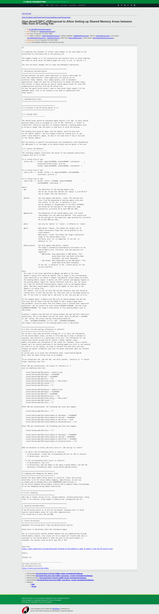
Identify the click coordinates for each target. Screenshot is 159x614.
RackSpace (56, 609)
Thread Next (49, 17)
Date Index (57, 17)
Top (23, 13)
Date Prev (25, 17)
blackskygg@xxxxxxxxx (47, 31)
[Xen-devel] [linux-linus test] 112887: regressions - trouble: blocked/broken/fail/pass (64, 576)
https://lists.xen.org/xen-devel (35, 568)
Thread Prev (40, 17)
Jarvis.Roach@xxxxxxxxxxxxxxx (103, 38)
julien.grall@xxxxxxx (75, 38)
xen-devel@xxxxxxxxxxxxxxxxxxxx (40, 29)
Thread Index (66, 17)
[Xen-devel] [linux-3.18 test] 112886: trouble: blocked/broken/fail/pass (59, 573)
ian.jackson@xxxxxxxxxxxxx (36, 38)
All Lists (28, 13)
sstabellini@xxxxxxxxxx (81, 36)
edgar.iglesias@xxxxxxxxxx (51, 36)
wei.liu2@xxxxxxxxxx (102, 36)
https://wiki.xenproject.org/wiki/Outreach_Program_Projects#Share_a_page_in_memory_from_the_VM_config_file (67, 549)
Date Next (32, 17)
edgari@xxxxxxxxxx (53, 38)
